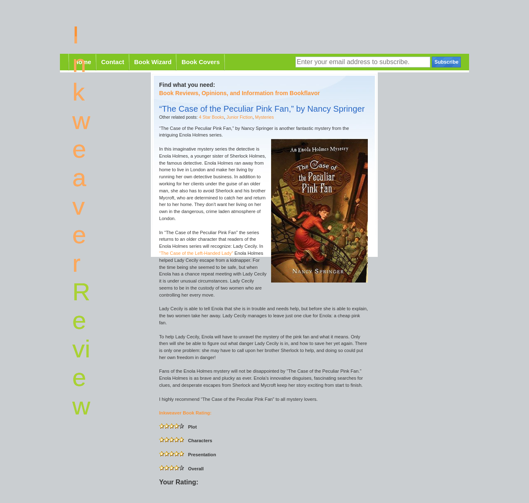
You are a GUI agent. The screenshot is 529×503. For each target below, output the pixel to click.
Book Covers (200, 61)
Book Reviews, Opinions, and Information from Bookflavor (239, 93)
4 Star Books (211, 117)
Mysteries (264, 117)
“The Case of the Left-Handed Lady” (196, 253)
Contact (112, 61)
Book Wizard (153, 61)
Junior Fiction (239, 117)
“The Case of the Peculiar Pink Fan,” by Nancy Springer (262, 108)
